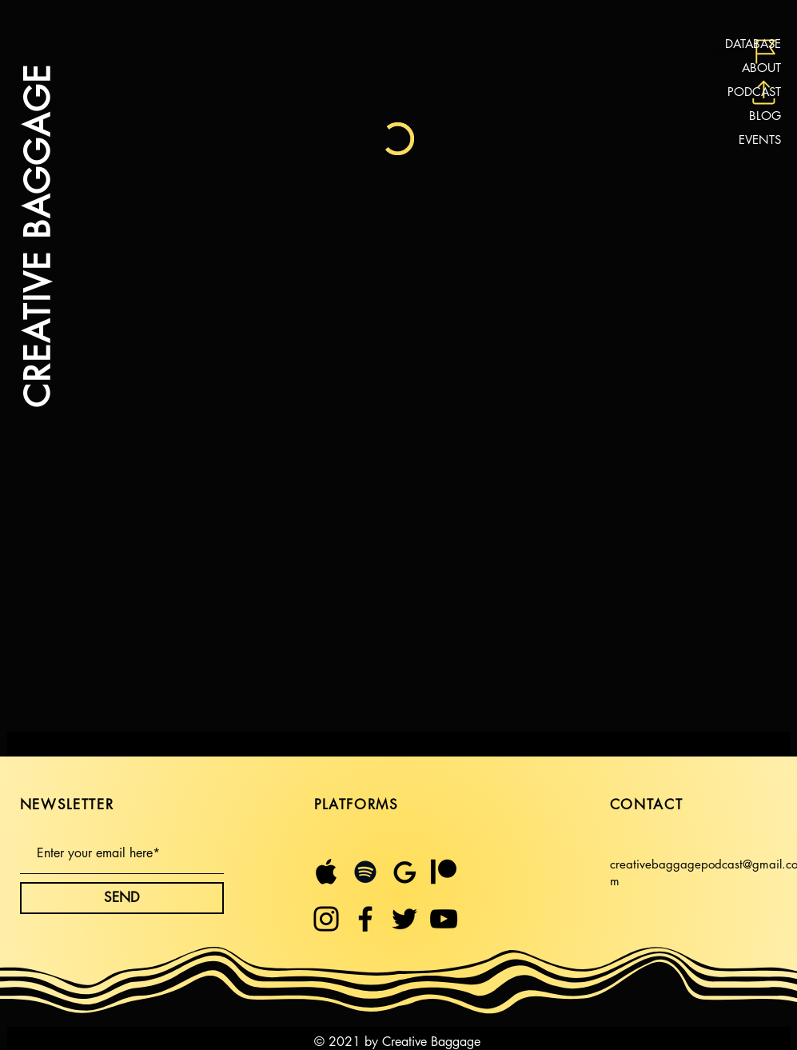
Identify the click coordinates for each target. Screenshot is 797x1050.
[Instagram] (326, 919)
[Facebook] (365, 919)
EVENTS (760, 139)
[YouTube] (443, 919)
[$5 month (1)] (443, 871)
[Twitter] (404, 919)
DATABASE (753, 43)
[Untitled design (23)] (404, 871)
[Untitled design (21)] (326, 871)
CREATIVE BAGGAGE (36, 236)
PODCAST (754, 91)
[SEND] (122, 898)
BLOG (765, 115)
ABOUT (761, 67)
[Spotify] (365, 871)
